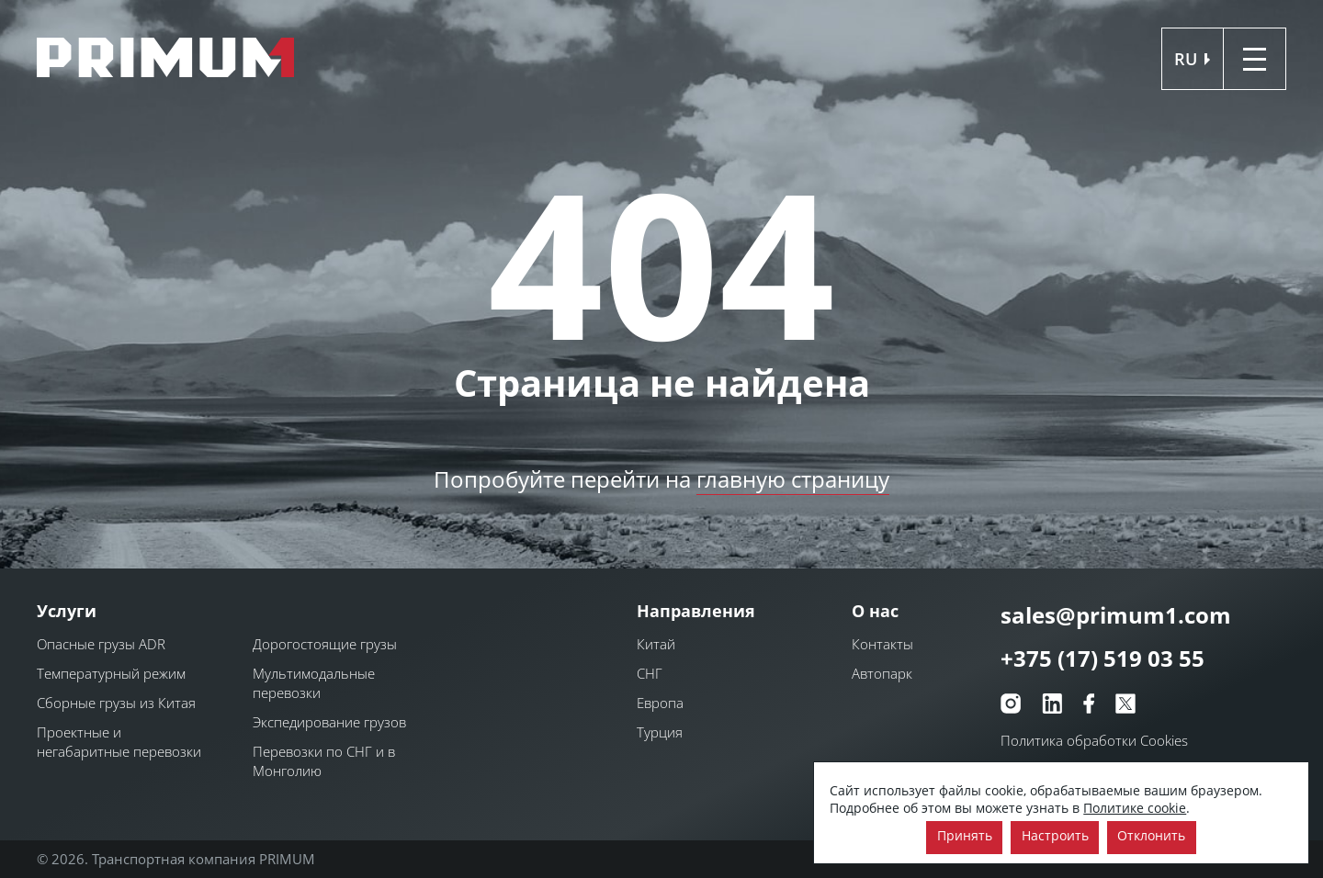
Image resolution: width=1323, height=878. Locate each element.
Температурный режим (111, 673)
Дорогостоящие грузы (325, 644)
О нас (875, 611)
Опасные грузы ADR (101, 644)
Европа (660, 702)
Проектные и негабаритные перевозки (119, 741)
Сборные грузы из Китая (116, 702)
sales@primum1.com (1116, 615)
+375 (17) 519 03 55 (1102, 658)
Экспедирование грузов (329, 722)
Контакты (882, 644)
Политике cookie (1134, 807)
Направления (696, 611)
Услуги (66, 611)
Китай (656, 644)
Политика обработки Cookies (1094, 740)
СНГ (649, 673)
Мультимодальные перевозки (314, 683)
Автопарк (882, 673)
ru (1185, 59)
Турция (660, 732)
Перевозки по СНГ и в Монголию (324, 761)
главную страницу (792, 479)
